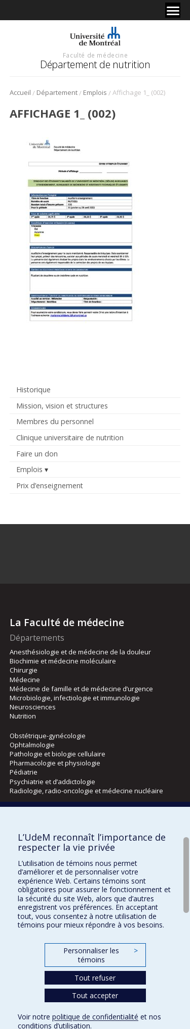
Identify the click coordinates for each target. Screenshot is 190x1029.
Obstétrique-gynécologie (48, 735)
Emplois (95, 92)
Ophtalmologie (32, 744)
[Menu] (172, 10)
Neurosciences (33, 706)
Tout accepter (95, 995)
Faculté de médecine (95, 55)
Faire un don (37, 453)
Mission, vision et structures (62, 405)
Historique (33, 389)
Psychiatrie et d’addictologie (52, 781)
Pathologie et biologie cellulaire (57, 753)
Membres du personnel (55, 421)
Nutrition (23, 716)
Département (57, 92)
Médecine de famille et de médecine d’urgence (81, 688)
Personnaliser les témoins (100, 955)
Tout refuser (95, 978)
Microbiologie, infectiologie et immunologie (75, 697)
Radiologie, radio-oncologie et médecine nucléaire (86, 790)
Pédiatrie (23, 772)
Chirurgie (23, 670)
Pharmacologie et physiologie (55, 762)
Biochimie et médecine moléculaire (63, 660)
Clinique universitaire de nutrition (70, 437)
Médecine (25, 679)
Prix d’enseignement (49, 485)
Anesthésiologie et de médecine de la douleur (80, 651)
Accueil (20, 92)
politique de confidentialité (95, 1016)
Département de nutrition (95, 64)
